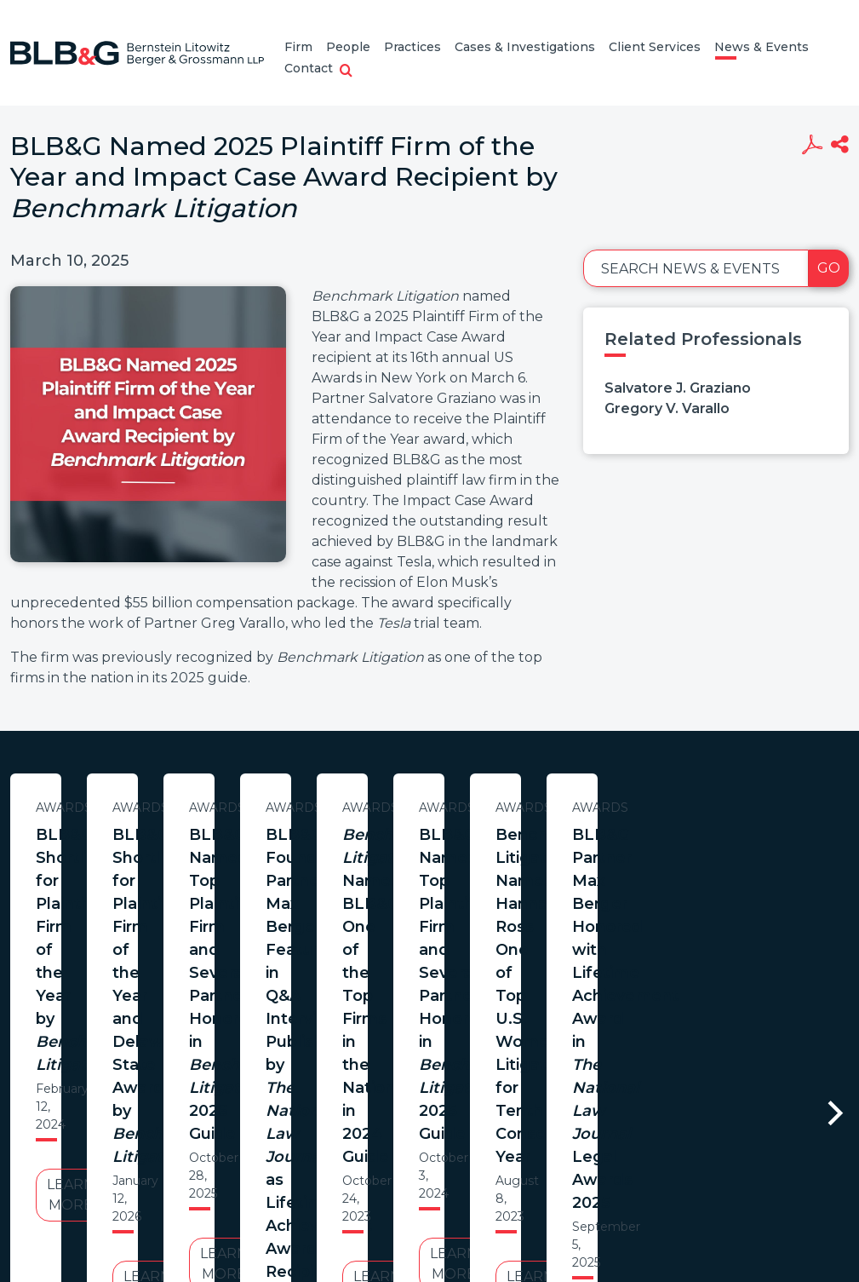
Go (828, 268)
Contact (308, 68)
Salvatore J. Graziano (677, 388)
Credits (531, 1156)
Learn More (174, 965)
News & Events (761, 47)
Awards (174, 807)
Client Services (655, 47)
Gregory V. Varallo (667, 408)
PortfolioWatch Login (638, 1156)
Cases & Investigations (525, 47)
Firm (298, 47)
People (348, 47)
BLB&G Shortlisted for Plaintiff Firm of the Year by (174, 857)
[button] (346, 71)
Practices (412, 47)
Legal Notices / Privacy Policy (398, 1156)
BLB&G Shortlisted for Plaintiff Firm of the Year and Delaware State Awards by (528, 869)
